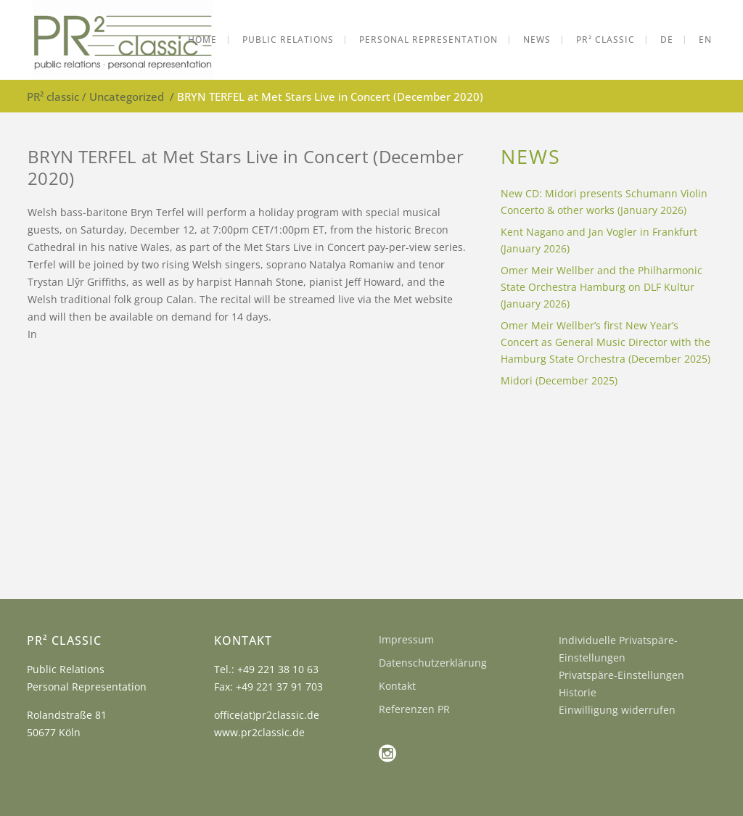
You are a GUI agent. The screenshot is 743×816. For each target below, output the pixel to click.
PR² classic (53, 96)
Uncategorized (126, 96)
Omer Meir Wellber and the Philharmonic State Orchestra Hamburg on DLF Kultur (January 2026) (601, 286)
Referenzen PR (414, 709)
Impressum (406, 639)
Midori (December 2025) (559, 380)
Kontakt (397, 686)
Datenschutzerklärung (433, 662)
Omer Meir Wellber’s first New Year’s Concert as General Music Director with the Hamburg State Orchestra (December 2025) (605, 342)
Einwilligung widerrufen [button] (617, 710)
